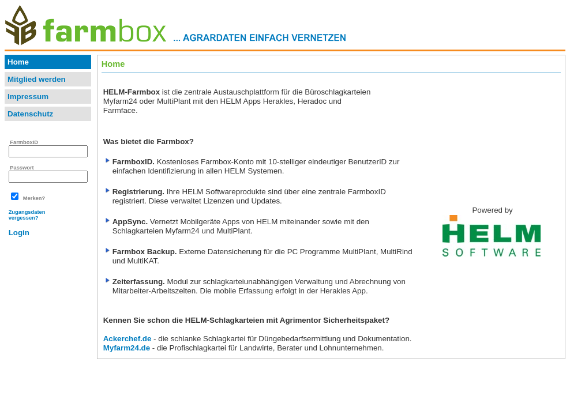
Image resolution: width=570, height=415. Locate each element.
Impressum (27, 96)
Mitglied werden (36, 79)
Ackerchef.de (127, 338)
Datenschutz (30, 114)
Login (19, 232)
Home (18, 62)
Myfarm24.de (127, 348)
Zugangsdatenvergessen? (27, 215)
